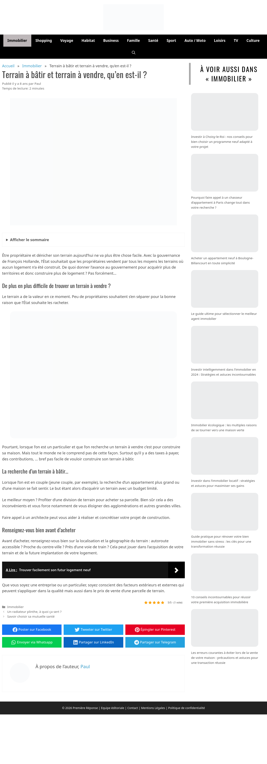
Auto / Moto (194, 40)
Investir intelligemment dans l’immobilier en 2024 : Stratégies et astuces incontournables (223, 371)
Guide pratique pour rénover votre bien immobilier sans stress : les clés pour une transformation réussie (221, 541)
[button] (134, 53)
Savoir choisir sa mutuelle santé (30, 616)
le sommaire (29, 239)
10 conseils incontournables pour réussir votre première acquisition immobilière (221, 599)
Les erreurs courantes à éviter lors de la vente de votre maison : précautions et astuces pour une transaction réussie (224, 658)
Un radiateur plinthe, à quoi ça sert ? (34, 611)
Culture (253, 40)
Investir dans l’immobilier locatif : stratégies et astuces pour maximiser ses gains (223, 483)
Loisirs (219, 40)
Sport (171, 40)
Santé (153, 40)
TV (236, 40)
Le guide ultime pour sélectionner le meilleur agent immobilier (224, 316)
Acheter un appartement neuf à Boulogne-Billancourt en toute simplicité (222, 260)
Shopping (43, 40)
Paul (85, 666)
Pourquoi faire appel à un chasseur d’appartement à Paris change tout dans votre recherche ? (220, 202)
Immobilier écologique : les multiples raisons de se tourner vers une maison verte (224, 427)
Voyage (66, 40)
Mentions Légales (153, 708)
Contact (132, 708)
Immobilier (17, 40)
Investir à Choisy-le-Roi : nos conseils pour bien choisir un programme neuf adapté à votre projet (222, 142)
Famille (133, 40)
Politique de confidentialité (186, 708)
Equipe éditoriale (112, 708)
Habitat (88, 40)
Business (111, 40)
